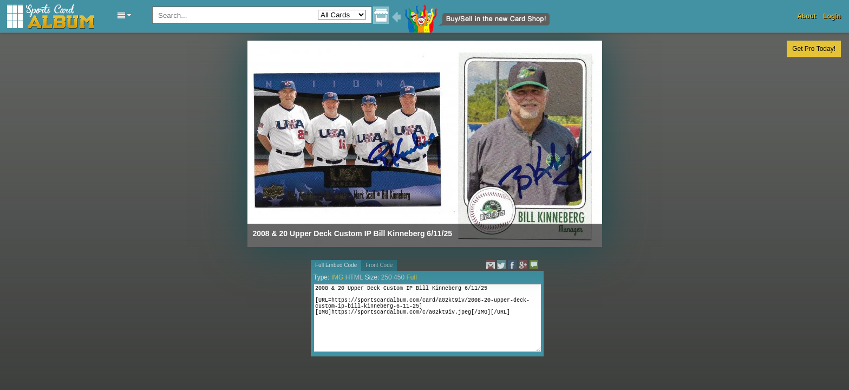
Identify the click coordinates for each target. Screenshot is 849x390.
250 (386, 277)
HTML (354, 277)
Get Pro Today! (813, 49)
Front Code (379, 265)
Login (832, 16)
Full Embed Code (336, 265)
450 (399, 277)
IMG (337, 277)
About (806, 16)
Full (411, 277)
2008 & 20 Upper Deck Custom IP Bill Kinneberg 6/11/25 (353, 233)
